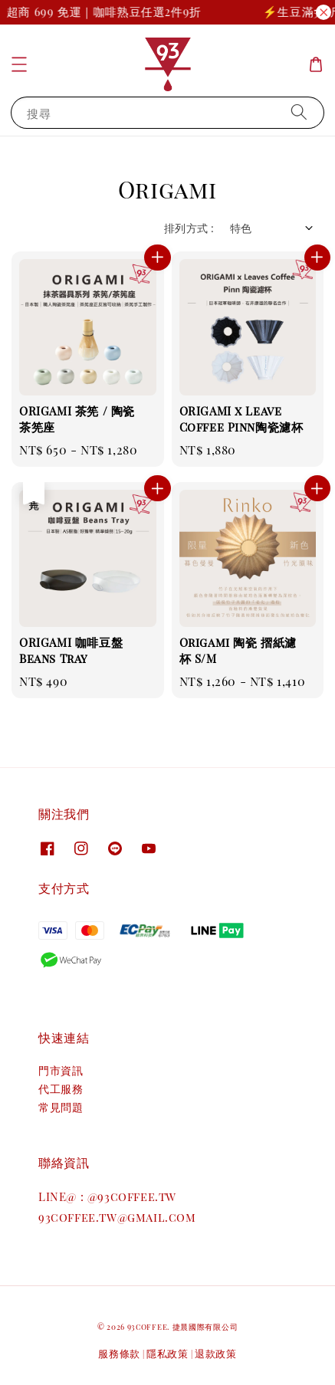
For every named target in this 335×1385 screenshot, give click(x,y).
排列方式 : (189, 228)
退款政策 (216, 1353)
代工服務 (60, 1088)
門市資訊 (60, 1070)
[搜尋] (299, 112)
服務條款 (119, 1353)
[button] (19, 64)
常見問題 (60, 1107)
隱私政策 (167, 1353)
